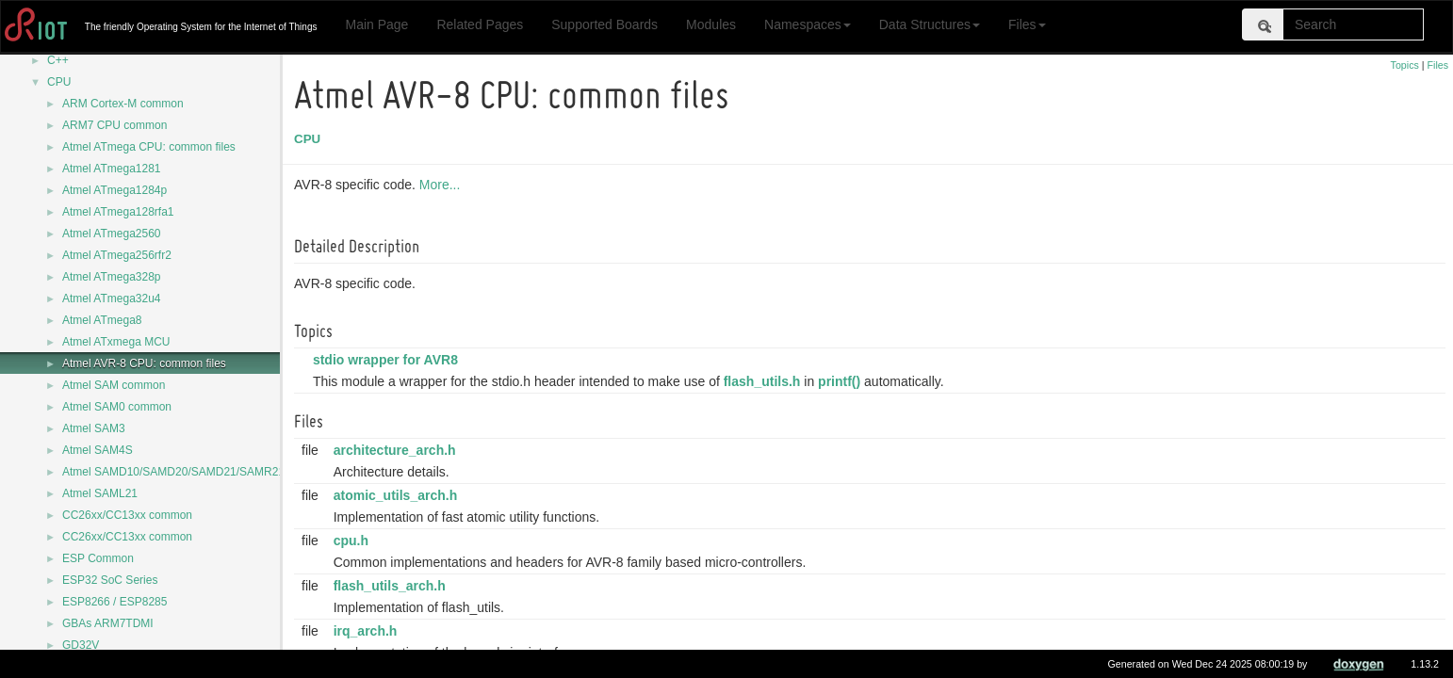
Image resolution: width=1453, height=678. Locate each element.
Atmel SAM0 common (116, 406)
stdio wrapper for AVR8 (388, 359)
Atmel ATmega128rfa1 (118, 211)
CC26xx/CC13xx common (127, 515)
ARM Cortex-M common (123, 103)
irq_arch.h (368, 630)
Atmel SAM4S (97, 450)
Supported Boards (604, 24)
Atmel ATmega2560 (111, 233)
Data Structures (929, 24)
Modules (711, 24)
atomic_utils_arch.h (398, 495)
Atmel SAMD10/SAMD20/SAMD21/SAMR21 (173, 471)
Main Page (376, 24)
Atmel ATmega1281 (111, 168)
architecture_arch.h (397, 450)
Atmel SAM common (113, 385)
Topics (1405, 65)
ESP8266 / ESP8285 (114, 601)
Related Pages (479, 24)
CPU (59, 82)
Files (1027, 24)
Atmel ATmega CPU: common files (149, 146)
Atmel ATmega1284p (114, 190)
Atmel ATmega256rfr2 (116, 255)
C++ (58, 60)
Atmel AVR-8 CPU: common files (144, 363)
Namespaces (807, 24)
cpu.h (353, 540)
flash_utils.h (765, 381)
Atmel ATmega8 (101, 320)
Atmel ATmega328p (111, 276)
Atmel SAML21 (100, 493)
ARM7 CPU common (114, 125)
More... (443, 184)
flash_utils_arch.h (392, 585)
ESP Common (98, 558)
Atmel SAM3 (93, 428)
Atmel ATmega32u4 (111, 298)
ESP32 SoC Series (109, 580)
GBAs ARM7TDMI (108, 623)
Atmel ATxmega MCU (116, 341)
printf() (842, 381)
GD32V (80, 645)
